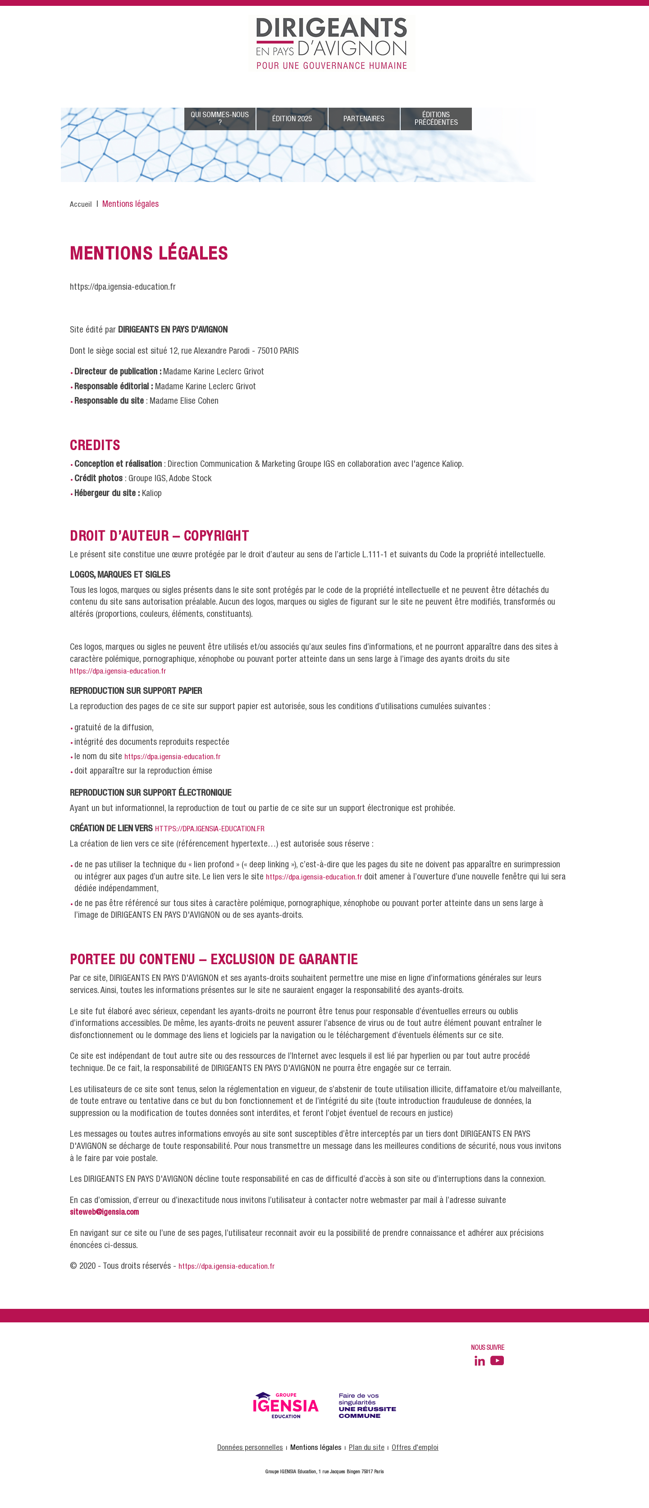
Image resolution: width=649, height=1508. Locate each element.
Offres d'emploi (415, 1447)
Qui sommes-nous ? (220, 119)
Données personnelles (250, 1447)
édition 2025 (292, 119)
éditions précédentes (436, 119)
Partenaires (363, 119)
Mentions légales (316, 1447)
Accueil (81, 204)
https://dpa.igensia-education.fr (118, 671)
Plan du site (366, 1447)
